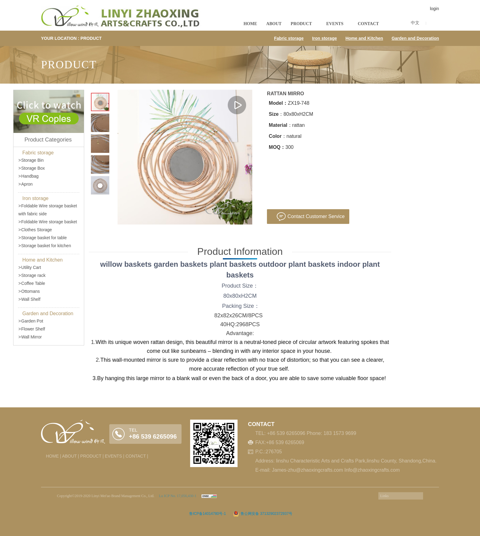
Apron (25, 184)
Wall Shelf (29, 299)
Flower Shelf (31, 329)
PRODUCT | (92, 456)
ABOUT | (70, 456)
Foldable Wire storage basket (47, 221)
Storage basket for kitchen (44, 245)
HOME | (53, 456)
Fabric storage (288, 38)
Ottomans (29, 291)
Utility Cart (29, 267)
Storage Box (31, 168)
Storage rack (32, 275)
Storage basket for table (42, 237)
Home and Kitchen (364, 38)
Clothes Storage (35, 229)
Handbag (28, 176)
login (434, 8)
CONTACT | (137, 456)
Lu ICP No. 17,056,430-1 (177, 496)
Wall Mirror (30, 336)
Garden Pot (30, 321)
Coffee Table (31, 283)
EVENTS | (114, 456)
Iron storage (324, 38)
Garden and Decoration (415, 38)
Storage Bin (30, 160)
